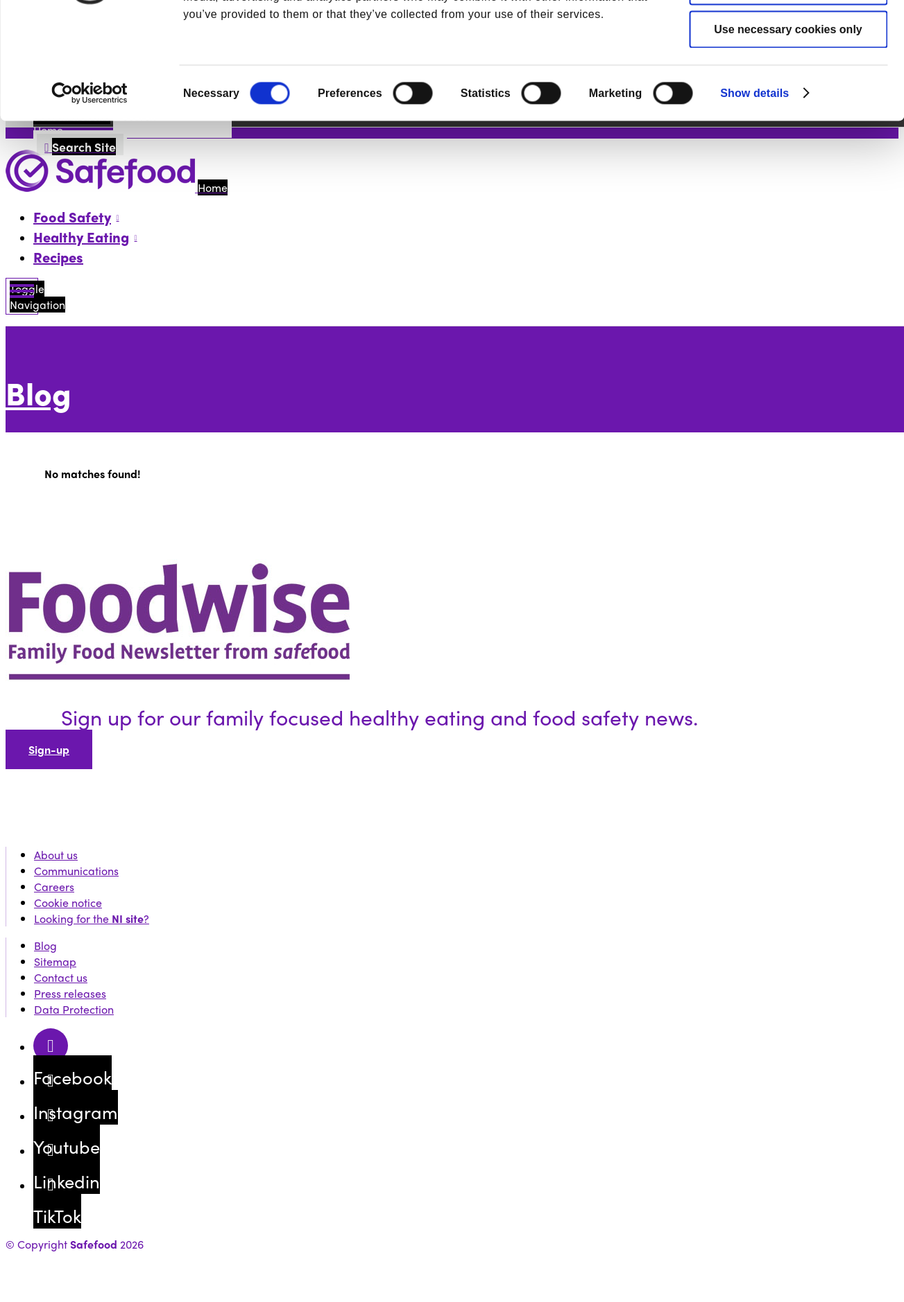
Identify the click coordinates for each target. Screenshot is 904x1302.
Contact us (60, 977)
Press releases (70, 993)
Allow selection (788, 78)
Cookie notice (68, 902)
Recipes (58, 257)
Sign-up (48, 749)
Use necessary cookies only (788, 121)
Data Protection (74, 1009)
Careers (54, 887)
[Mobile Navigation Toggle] (22, 296)
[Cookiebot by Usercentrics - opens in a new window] (90, 185)
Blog (38, 392)
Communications (76, 871)
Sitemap (55, 961)
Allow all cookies (788, 35)
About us (56, 855)
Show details (754, 185)
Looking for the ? (91, 918)
